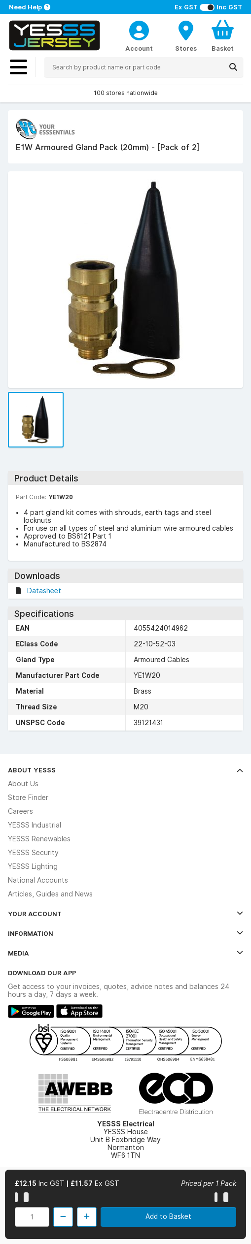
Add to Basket (168, 1216)
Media (125, 953)
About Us (23, 784)
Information (125, 933)
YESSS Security (33, 853)
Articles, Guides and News (50, 894)
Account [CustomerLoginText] (139, 48)
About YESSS (125, 770)
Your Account (125, 914)
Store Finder (28, 797)
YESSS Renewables (39, 839)
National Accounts (38, 880)
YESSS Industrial (34, 825)
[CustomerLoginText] (139, 29)
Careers (20, 811)
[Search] (233, 67)
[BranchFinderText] (186, 35)
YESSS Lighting (33, 866)
